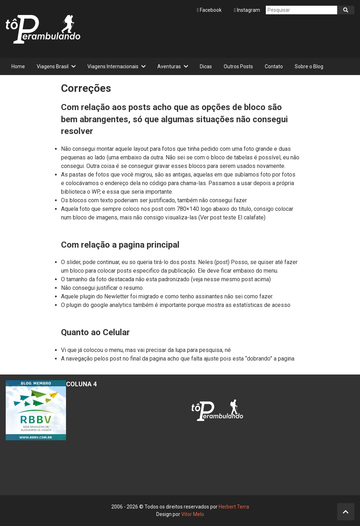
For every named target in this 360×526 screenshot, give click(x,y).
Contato (274, 66)
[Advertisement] (224, 36)
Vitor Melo (192, 514)
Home (18, 66)
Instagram (247, 10)
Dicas (206, 66)
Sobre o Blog (309, 66)
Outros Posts (238, 66)
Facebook (210, 10)
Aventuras (169, 66)
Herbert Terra (234, 507)
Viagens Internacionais (112, 66)
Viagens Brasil (53, 66)
